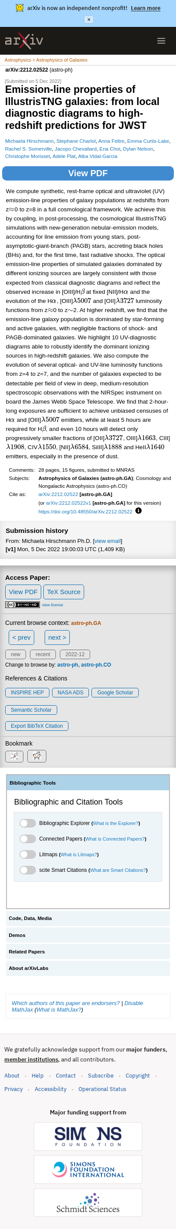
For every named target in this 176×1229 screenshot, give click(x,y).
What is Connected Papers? (115, 838)
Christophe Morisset (27, 156)
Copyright (138, 1075)
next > (57, 637)
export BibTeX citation (37, 726)
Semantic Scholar (31, 710)
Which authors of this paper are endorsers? (66, 1003)
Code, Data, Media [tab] (30, 918)
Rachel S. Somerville (28, 148)
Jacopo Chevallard (76, 148)
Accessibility (50, 1089)
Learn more (145, 8)
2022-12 (75, 654)
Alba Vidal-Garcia (97, 156)
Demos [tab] (17, 935)
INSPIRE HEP (27, 693)
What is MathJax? (58, 1009)
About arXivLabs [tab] (29, 968)
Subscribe (101, 1075)
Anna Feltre (111, 141)
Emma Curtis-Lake (148, 141)
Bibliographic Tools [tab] (33, 782)
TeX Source (64, 591)
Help (38, 1075)
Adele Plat (63, 156)
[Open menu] (161, 40)
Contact (66, 1075)
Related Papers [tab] (27, 951)
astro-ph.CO (96, 665)
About (12, 1075)
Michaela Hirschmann (29, 141)
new (15, 654)
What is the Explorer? (115, 823)
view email (108, 541)
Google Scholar (115, 693)
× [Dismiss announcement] (89, 19)
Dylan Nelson (138, 148)
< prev (22, 637)
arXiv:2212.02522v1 (68, 503)
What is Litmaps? (79, 854)
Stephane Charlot (76, 141)
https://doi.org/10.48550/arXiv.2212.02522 (86, 511)
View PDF (88, 173)
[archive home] (24, 41)
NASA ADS (70, 693)
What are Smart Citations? (118, 870)
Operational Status (102, 1088)
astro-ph (67, 665)
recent (43, 654)
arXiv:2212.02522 (58, 494)
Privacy (13, 1089)
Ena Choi (109, 148)
